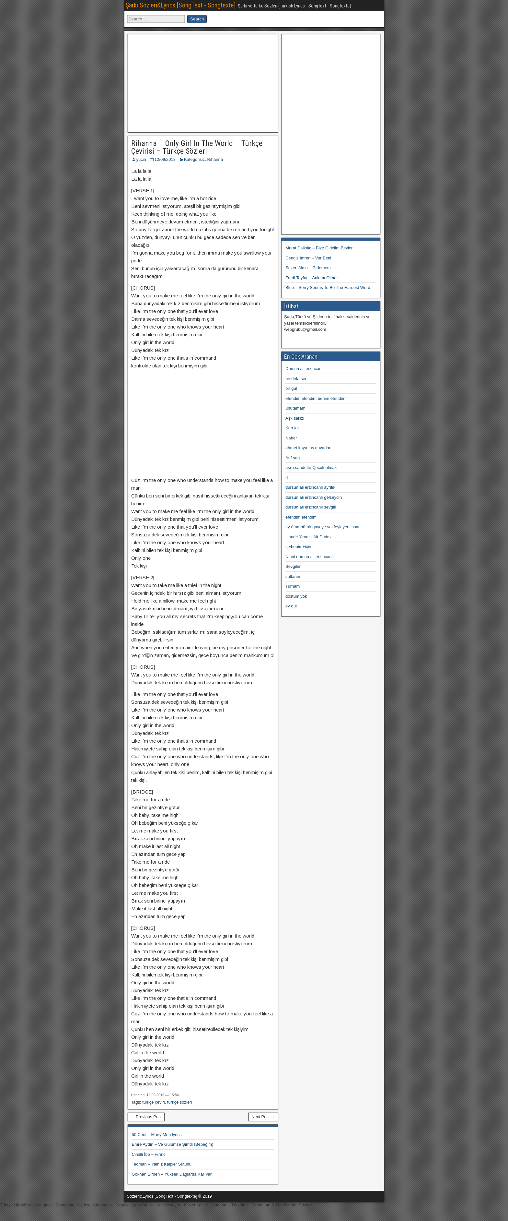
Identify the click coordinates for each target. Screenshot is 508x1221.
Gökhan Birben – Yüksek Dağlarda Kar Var (172, 1174)
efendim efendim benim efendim (315, 398)
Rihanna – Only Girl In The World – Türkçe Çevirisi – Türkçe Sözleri (196, 147)
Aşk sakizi (294, 418)
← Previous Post (146, 1116)
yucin (141, 159)
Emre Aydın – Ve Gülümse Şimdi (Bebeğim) (173, 1144)
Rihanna (215, 159)
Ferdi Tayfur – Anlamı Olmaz (312, 277)
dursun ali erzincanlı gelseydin (313, 497)
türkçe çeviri (153, 1102)
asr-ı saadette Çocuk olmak (311, 467)
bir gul (291, 388)
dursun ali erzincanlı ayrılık (310, 487)
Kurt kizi (292, 427)
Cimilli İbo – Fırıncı (149, 1154)
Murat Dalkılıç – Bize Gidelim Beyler (318, 247)
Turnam (292, 586)
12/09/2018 (165, 159)
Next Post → (263, 1116)
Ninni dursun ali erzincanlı (309, 556)
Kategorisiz (194, 159)
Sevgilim (293, 566)
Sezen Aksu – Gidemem (307, 267)
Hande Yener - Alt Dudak (308, 536)
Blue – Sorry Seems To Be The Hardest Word (327, 287)
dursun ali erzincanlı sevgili (310, 507)
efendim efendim (301, 517)
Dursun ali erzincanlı (304, 368)
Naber (291, 438)
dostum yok (296, 596)
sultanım (293, 576)
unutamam (295, 408)
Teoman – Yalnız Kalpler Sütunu (162, 1164)
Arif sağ (292, 457)
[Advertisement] (203, 82)
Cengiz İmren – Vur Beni (308, 258)
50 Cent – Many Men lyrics (157, 1134)
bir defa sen (296, 378)
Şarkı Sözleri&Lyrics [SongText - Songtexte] (181, 5)
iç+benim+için (298, 546)
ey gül (291, 606)
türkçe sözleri (179, 1102)
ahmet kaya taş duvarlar (307, 447)
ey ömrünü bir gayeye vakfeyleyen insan (323, 526)
